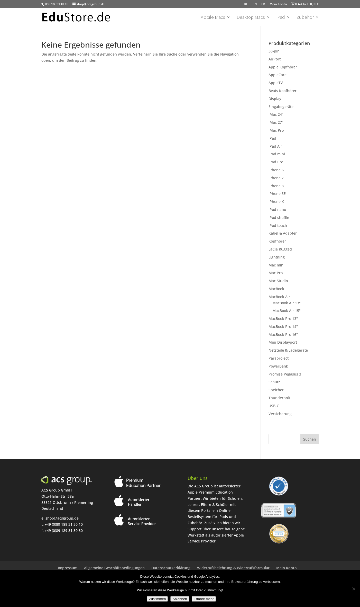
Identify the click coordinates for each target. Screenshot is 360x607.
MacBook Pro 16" (283, 334)
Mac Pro (276, 272)
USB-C (274, 405)
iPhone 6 (276, 169)
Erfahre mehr (204, 599)
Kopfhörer (277, 241)
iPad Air (275, 146)
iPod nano (277, 209)
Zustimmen (157, 599)
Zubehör (305, 17)
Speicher (276, 389)
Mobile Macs (212, 17)
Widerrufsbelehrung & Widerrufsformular (233, 567)
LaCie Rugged (280, 249)
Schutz (274, 381)
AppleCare (278, 74)
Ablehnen (179, 599)
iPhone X (276, 201)
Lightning (277, 257)
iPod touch (278, 225)
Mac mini (276, 265)
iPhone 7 (276, 177)
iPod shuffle (279, 217)
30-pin (274, 51)
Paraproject (279, 358)
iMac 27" (276, 122)
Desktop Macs (251, 17)
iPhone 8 (276, 185)
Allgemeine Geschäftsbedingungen (114, 567)
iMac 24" (276, 114)
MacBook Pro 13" (283, 318)
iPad (280, 17)
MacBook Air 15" (286, 310)
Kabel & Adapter (283, 233)
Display (275, 98)
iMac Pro (276, 130)
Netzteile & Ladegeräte (288, 350)
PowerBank (278, 366)
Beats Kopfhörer (283, 90)
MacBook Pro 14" (283, 326)
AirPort (275, 59)
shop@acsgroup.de (62, 518)
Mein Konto (278, 4)
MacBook (276, 288)
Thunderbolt (279, 397)
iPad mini (277, 153)
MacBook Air (279, 296)
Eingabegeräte (281, 106)
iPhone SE (277, 193)
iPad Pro (276, 161)
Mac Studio (278, 280)
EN (255, 4)
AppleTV (276, 82)
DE (246, 4)
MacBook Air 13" (286, 302)
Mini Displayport (283, 342)
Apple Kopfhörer (283, 67)
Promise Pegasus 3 (285, 374)
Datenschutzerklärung (170, 567)
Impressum (67, 567)
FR (263, 4)
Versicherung (280, 413)
